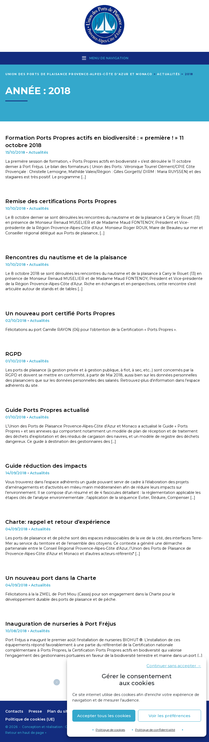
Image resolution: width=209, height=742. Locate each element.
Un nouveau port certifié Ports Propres (60, 313)
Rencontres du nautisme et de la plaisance (66, 257)
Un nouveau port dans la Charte (50, 578)
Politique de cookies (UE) (30, 719)
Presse (35, 711)
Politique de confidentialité (155, 730)
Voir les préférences (169, 715)
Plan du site (58, 711)
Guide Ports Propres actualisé (47, 410)
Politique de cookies (110, 730)
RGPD (13, 354)
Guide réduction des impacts (46, 466)
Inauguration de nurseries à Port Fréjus (60, 624)
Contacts (14, 711)
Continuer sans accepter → (173, 665)
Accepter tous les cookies (104, 715)
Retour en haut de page (26, 733)
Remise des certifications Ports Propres (61, 201)
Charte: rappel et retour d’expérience (57, 522)
